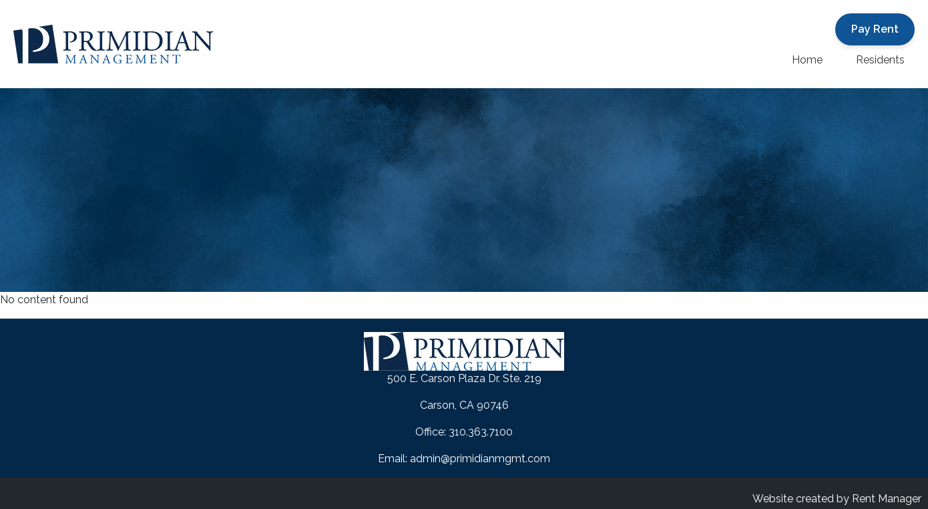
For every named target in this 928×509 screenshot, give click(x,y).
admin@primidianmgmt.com (480, 458)
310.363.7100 (481, 432)
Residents (880, 59)
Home (807, 59)
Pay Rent (875, 29)
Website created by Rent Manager (836, 498)
